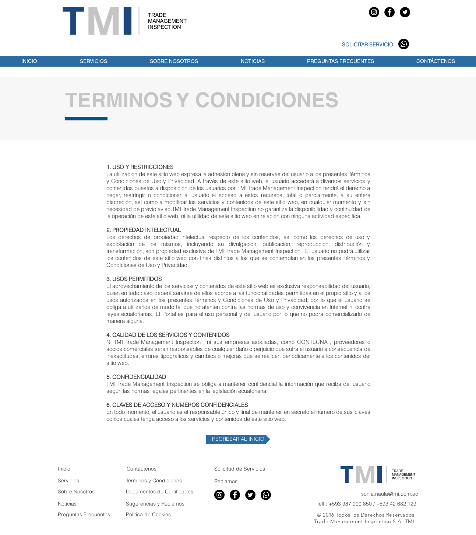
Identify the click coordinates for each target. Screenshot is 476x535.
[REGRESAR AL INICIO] (238, 439)
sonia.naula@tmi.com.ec (389, 493)
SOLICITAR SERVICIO (368, 44)
